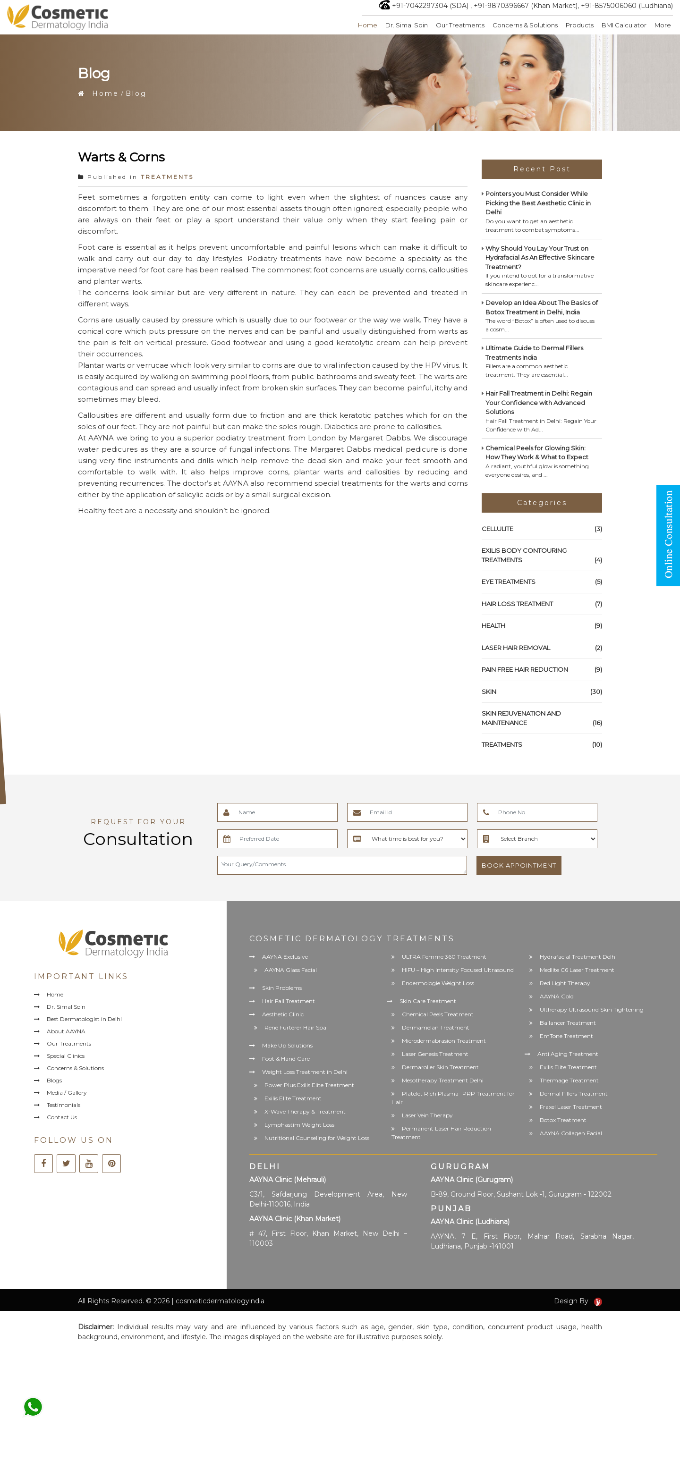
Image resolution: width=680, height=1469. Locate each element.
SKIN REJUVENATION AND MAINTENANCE (542, 718)
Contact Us (62, 1117)
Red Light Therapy (565, 983)
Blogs (54, 1080)
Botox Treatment (563, 1119)
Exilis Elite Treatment (293, 1098)
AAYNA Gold (557, 996)
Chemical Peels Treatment (438, 1014)
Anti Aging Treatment (567, 1053)
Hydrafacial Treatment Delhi (578, 956)
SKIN (542, 692)
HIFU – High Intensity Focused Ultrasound (458, 969)
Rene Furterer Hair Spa (295, 1027)
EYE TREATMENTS (542, 582)
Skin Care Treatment (428, 1001)
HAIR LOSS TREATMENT (542, 604)
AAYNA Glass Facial (290, 969)
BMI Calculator (624, 25)
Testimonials (63, 1104)
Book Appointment (519, 865)
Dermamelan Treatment (435, 1027)
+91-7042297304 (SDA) (430, 5)
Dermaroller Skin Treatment (440, 1067)
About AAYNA (66, 1031)
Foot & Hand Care (286, 1058)
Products (580, 25)
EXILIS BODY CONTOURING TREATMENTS (542, 556)
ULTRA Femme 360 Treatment (444, 956)
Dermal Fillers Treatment (574, 1093)
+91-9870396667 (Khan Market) (526, 5)
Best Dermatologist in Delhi (84, 1018)
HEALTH (542, 626)
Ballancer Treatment (568, 1022)
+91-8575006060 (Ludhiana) (627, 5)
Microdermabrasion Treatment (444, 1040)
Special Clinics (66, 1055)
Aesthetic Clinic (283, 1014)
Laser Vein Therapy (427, 1115)
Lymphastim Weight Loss (299, 1124)
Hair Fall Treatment (288, 1001)
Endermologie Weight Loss (438, 983)
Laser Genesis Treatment (435, 1053)
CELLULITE (542, 529)
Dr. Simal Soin (406, 25)
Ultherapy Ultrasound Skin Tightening (592, 1009)
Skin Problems (282, 987)
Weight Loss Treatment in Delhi (305, 1071)
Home (367, 25)
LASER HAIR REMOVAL (542, 648)
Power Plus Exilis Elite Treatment (309, 1085)
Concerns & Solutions (525, 25)
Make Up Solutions (287, 1045)
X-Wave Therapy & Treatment (305, 1111)
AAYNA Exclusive (285, 956)
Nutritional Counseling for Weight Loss (316, 1137)
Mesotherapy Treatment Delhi (443, 1080)
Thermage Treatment (569, 1080)
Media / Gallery (67, 1092)
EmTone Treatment (566, 1035)
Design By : (578, 1301)
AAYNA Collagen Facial (571, 1133)
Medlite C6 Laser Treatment (577, 969)
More (662, 25)
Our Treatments (460, 25)
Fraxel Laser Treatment (571, 1106)
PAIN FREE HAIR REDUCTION (542, 670)
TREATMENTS (167, 176)
